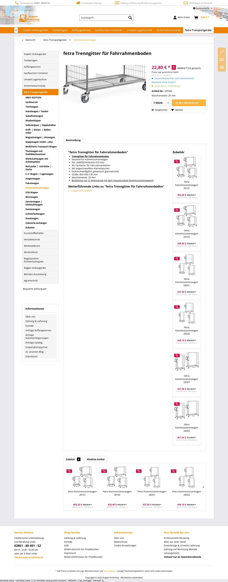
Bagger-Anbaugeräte (35, 267)
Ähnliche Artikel (95, 459)
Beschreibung (73, 140)
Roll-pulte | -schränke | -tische (39, 168)
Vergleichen (160, 109)
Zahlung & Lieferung (36, 321)
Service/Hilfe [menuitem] (201, 8)
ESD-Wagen (31, 192)
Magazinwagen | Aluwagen (40, 137)
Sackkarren (31, 102)
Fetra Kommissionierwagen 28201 (186, 282)
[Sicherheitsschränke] (168, 30)
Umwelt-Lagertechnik (35, 79)
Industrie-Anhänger (36, 222)
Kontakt (29, 325)
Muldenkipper (33, 120)
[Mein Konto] (181, 17)
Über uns (30, 316)
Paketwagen (32, 183)
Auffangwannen (32, 66)
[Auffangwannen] (81, 30)
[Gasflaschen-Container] (109, 30)
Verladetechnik (32, 239)
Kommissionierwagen (37, 187)
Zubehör (30, 227)
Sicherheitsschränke (34, 85)
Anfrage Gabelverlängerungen (37, 336)
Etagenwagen (32, 178)
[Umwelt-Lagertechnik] (139, 30)
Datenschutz (120, 541)
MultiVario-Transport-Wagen (41, 146)
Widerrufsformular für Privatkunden (83, 556)
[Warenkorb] (202, 17)
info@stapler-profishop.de (200, 3)
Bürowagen (31, 196)
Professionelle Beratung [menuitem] (176, 537)
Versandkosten (110, 571)
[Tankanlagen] (60, 30)
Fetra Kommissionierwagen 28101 (186, 185)
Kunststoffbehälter (34, 233)
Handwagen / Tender (36, 111)
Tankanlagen (31, 60)
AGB (66, 545)
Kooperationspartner (36, 347)
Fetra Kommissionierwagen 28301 (186, 379)
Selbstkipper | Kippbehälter (40, 125)
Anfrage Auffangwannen (38, 330)
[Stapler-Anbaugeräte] (35, 30)
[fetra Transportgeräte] (198, 30)
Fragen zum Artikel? (80, 190)
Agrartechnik (31, 280)
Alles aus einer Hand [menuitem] (175, 541)
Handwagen (31, 218)
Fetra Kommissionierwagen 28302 (186, 427)
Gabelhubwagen (34, 115)
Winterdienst (31, 252)
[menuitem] (106, 17)
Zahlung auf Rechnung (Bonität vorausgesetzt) (138, 3)
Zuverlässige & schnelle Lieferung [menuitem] (182, 545)
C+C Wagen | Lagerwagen (39, 173)
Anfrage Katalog (33, 342)
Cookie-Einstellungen (125, 545)
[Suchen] (130, 17)
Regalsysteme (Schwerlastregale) (33, 260)
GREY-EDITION (33, 97)
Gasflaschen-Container (36, 73)
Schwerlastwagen (34, 213)
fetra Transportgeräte (36, 92)
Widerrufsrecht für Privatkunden (81, 549)
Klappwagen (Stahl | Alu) (39, 141)
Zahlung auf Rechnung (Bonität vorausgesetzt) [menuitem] (180, 551)
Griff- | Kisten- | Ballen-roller (38, 131)
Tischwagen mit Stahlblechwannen (35, 153)
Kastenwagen (32, 209)
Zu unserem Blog (34, 351)
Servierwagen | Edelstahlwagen (34, 203)
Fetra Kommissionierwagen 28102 (186, 233)
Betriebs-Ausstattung (35, 274)
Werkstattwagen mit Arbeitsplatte (36, 160)
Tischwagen (31, 106)
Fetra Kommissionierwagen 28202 (186, 330)
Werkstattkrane (32, 245)
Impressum (31, 356)
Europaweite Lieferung (88, 3)
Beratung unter (32, 3)
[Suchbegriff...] (106, 17)
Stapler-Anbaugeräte (35, 54)
